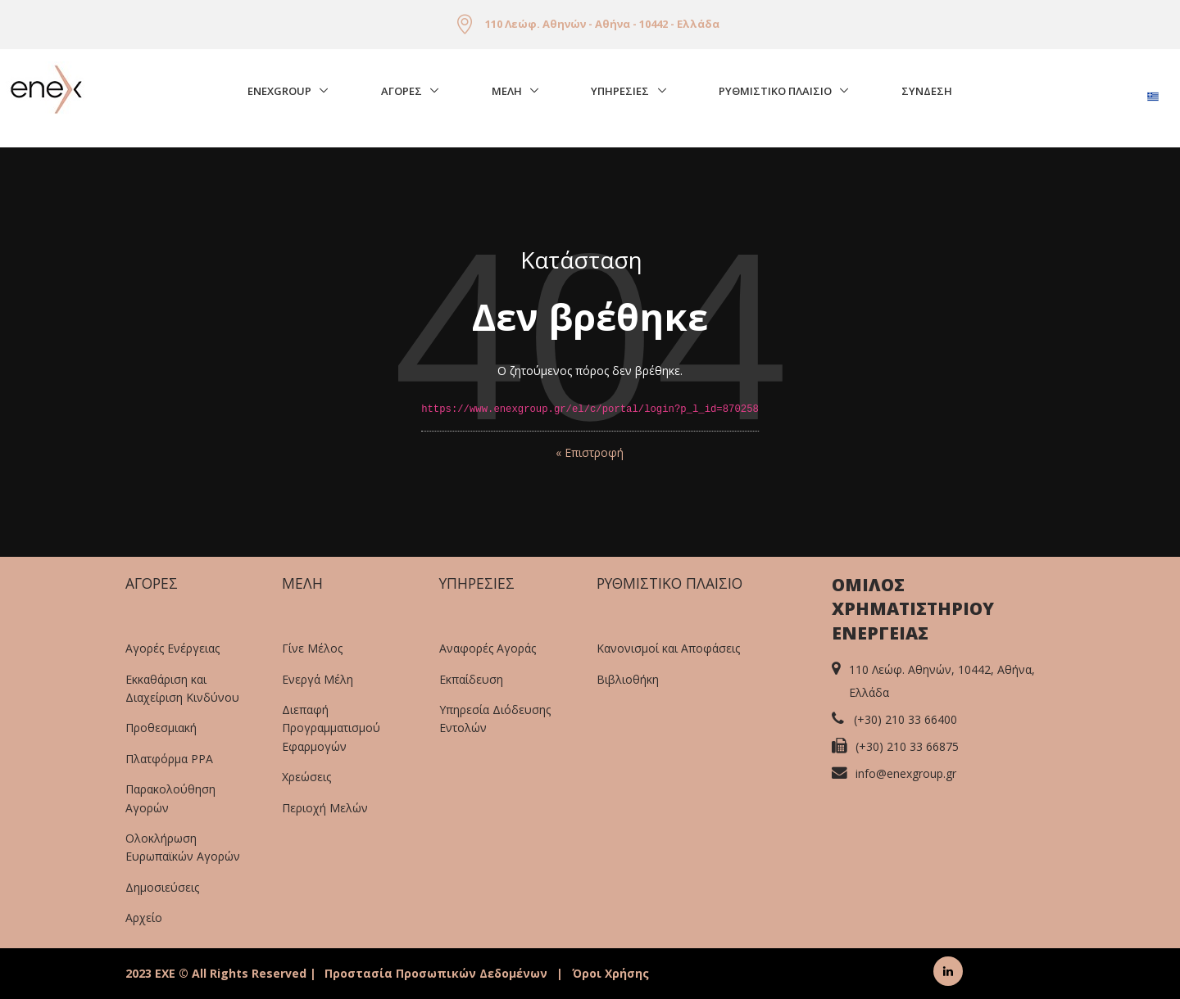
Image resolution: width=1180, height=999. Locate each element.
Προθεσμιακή (161, 727)
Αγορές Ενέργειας (172, 648)
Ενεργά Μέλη (317, 679)
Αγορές (401, 91)
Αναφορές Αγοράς (487, 648)
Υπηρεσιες (620, 91)
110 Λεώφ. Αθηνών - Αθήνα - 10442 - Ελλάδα (602, 23)
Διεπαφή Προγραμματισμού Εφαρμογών (331, 728)
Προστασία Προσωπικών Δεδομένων (435, 973)
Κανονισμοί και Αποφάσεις (668, 648)
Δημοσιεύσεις (162, 887)
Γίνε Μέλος (312, 648)
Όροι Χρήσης (610, 973)
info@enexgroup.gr (906, 773)
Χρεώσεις (306, 776)
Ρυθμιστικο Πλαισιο (775, 91)
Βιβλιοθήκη (628, 679)
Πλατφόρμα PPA (169, 758)
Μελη (507, 91)
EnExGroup (279, 91)
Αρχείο (143, 917)
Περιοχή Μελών (325, 808)
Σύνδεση (926, 91)
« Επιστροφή (590, 452)
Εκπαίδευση (471, 679)
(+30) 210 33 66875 (907, 746)
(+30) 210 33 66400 (905, 719)
